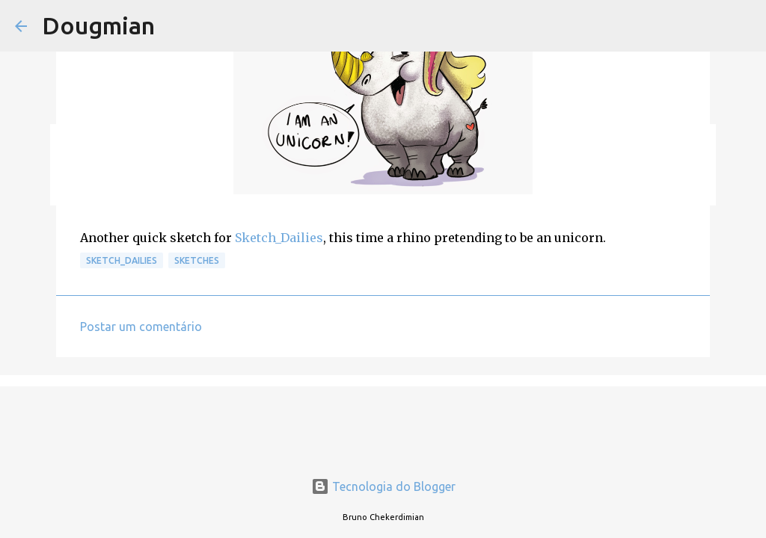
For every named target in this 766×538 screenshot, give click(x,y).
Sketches (196, 260)
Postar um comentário (141, 326)
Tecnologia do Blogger (383, 486)
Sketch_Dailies (279, 237)
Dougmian (98, 25)
